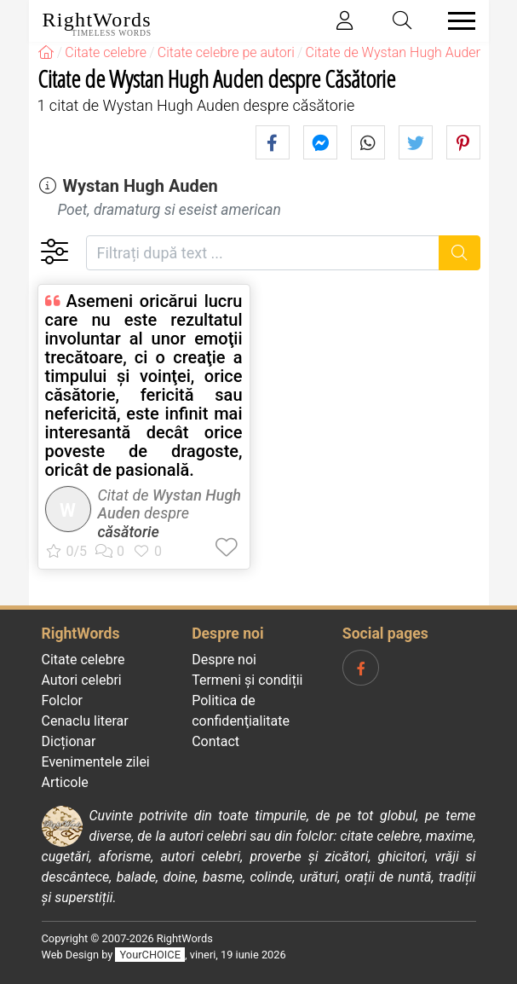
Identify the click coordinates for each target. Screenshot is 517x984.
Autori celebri (82, 680)
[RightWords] (46, 52)
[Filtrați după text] (263, 252)
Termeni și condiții (247, 680)
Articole (65, 782)
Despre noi (224, 659)
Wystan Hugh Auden (139, 186)
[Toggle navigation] (456, 21)
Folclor (62, 700)
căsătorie (128, 532)
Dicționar (69, 741)
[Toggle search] (402, 21)
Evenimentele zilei (96, 762)
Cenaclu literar (85, 721)
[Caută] (459, 252)
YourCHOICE (150, 954)
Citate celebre (83, 659)
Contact (215, 741)
